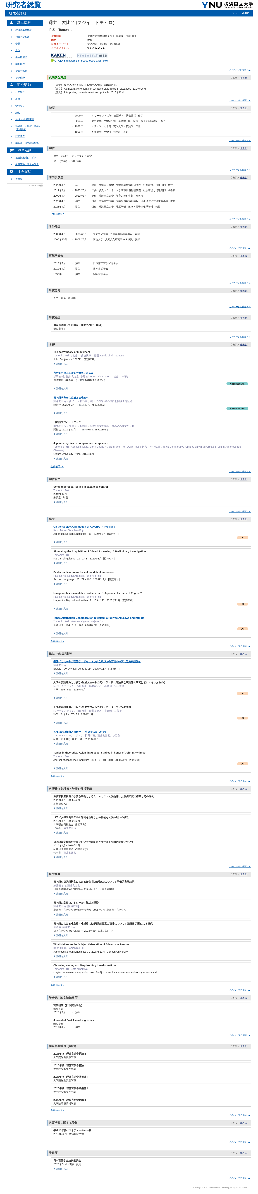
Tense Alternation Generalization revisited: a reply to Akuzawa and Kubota (98, 617)
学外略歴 (20, 64)
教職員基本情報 (23, 30)
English (245, 13)
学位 (17, 50)
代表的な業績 (22, 36)
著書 (17, 99)
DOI (243, 537)
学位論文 (20, 105)
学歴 (17, 43)
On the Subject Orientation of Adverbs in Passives (84, 526)
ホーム (235, 13)
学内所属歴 (21, 57)
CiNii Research (237, 384)
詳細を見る (60, 363)
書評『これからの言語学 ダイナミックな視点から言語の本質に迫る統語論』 (97, 661)
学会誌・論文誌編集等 (27, 143)
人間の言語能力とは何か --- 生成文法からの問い (80, 731)
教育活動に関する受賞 (27, 164)
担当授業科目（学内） (27, 157)
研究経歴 (20, 92)
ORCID (79, 60)
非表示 (243, 78)
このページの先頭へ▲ (240, 70)
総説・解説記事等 (24, 119)
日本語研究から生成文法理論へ (71, 397)
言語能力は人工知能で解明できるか (73, 372)
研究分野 (20, 77)
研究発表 (20, 136)
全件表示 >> (57, 213)
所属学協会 (21, 71)
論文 (17, 112)
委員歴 (18, 179)
